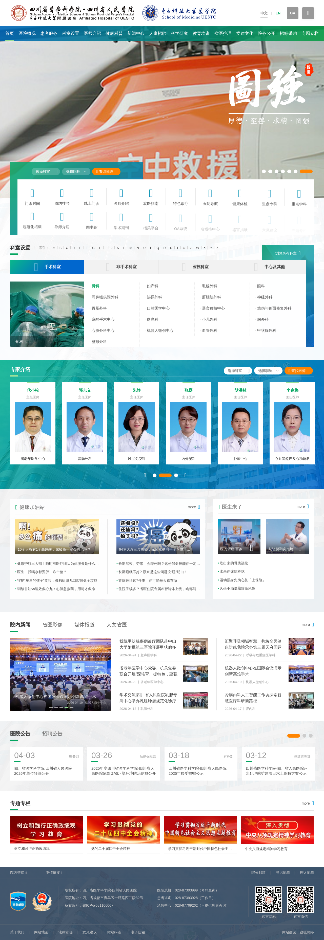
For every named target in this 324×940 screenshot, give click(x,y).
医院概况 (27, 33)
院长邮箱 (258, 873)
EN (278, 13)
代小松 (33, 394)
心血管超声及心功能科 (292, 462)
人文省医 (117, 624)
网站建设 (289, 932)
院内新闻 (20, 624)
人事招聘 (157, 33)
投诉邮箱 (307, 873)
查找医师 (301, 370)
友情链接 (53, 873)
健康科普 (114, 33)
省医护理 (223, 33)
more (306, 625)
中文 (264, 13)
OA (292, 13)
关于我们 (17, 932)
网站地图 (41, 932)
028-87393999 (186, 890)
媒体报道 (84, 624)
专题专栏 (310, 33)
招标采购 (288, 33)
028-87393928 (186, 898)
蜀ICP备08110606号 (99, 905)
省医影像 (52, 624)
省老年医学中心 (33, 462)
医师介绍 (92, 33)
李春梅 (292, 394)
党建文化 (244, 33)
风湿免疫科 (137, 462)
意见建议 (90, 932)
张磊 (189, 394)
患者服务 (48, 33)
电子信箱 (138, 932)
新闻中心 (136, 33)
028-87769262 (186, 905)
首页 (9, 33)
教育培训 (201, 33)
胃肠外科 (85, 462)
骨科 (19, 346)
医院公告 (20, 737)
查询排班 (104, 171)
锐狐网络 (307, 932)
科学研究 (179, 33)
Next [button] (185, 479)
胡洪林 (240, 394)
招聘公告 (52, 737)
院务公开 (266, 33)
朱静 (137, 394)
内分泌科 (188, 462)
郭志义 (85, 394)
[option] (162, 112)
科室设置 (70, 33)
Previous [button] (145, 479)
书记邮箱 (283, 873)
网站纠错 (114, 932)
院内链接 (17, 873)
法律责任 (65, 932)
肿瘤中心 (240, 462)
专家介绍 (20, 369)
